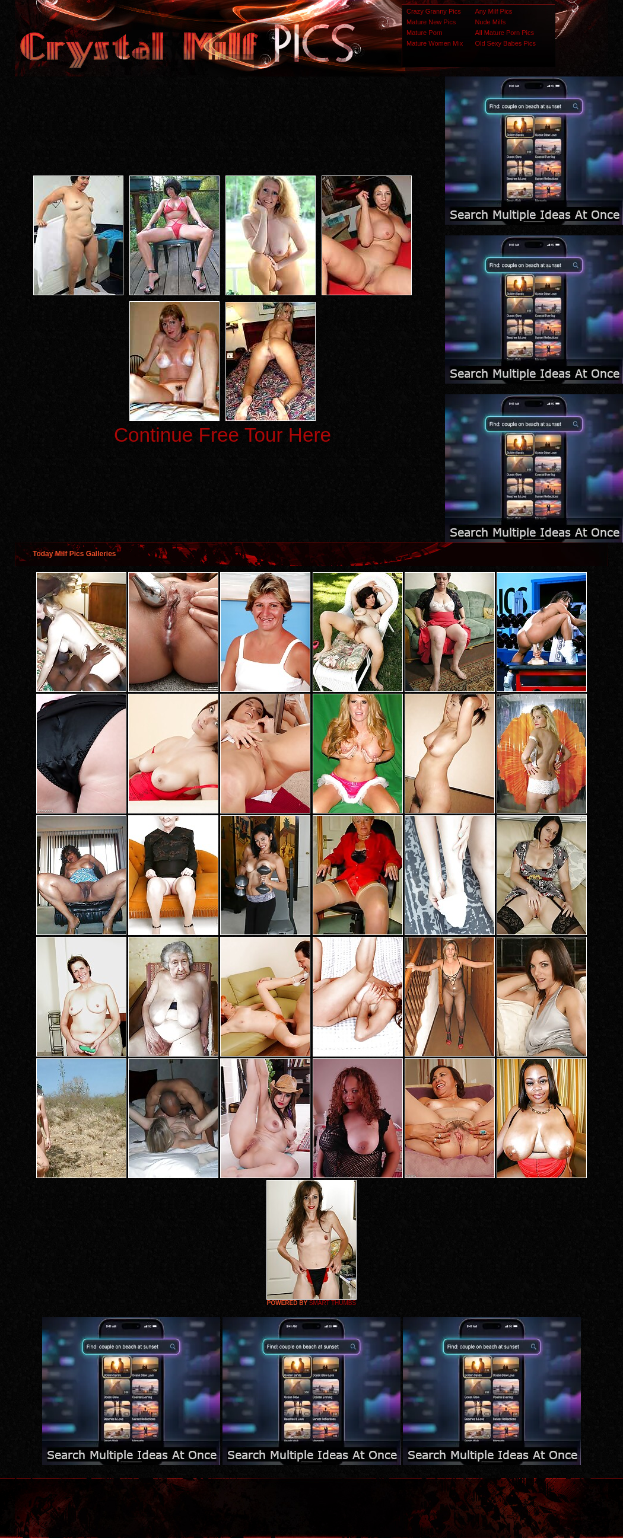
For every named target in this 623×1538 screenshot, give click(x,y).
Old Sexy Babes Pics (505, 43)
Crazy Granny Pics (433, 11)
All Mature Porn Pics (504, 32)
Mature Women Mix (434, 43)
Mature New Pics (431, 21)
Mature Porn (424, 32)
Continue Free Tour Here (222, 435)
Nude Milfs (490, 21)
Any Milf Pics (493, 11)
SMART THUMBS (332, 1303)
